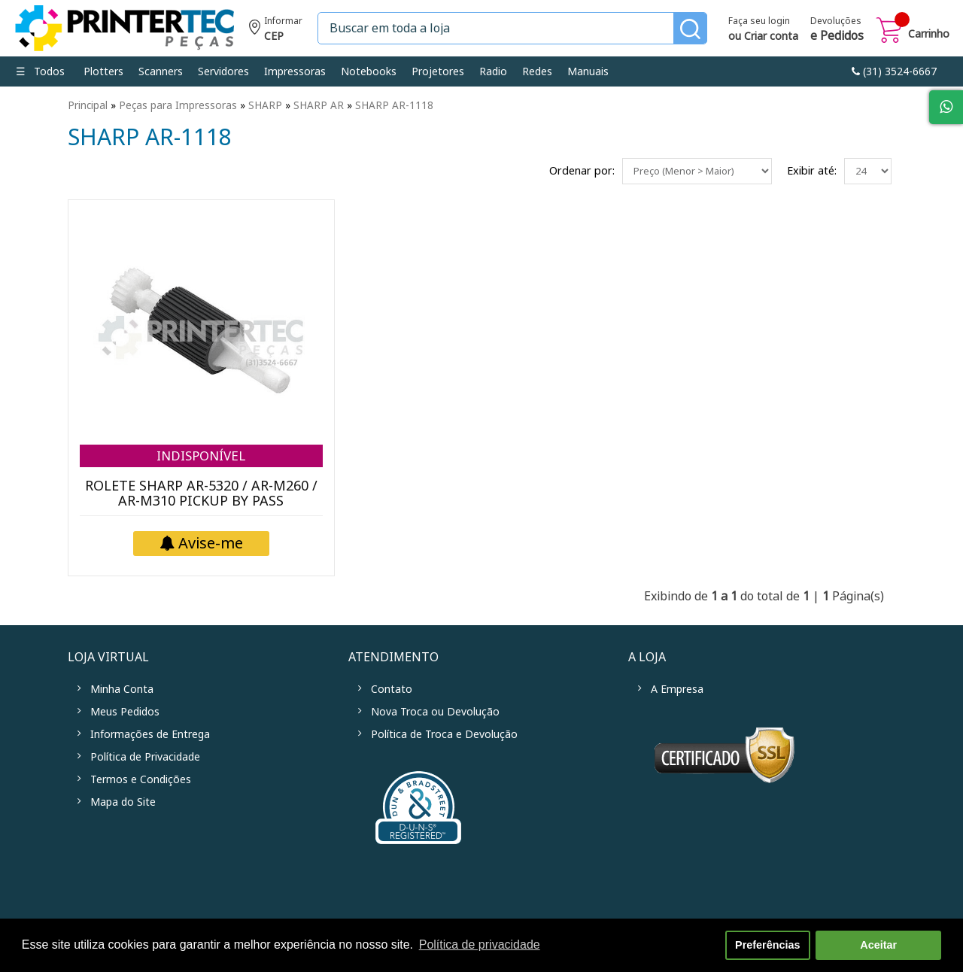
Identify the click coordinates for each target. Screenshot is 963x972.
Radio (493, 71)
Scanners (160, 71)
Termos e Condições (140, 779)
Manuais (588, 71)
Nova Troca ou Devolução (435, 711)
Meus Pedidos (124, 711)
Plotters (103, 71)
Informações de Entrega (150, 734)
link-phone (894, 71)
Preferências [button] (767, 945)
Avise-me (201, 543)
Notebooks (368, 71)
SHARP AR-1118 (394, 105)
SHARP (265, 105)
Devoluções (837, 30)
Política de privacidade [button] (479, 944)
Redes (537, 71)
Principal (88, 105)
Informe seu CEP (275, 30)
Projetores (438, 71)
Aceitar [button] (878, 945)
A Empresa (677, 689)
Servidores (223, 71)
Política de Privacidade (145, 757)
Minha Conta (121, 689)
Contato (391, 689)
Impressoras (295, 71)
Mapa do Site (123, 802)
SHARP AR (318, 105)
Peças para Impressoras (178, 105)
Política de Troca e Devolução (444, 734)
